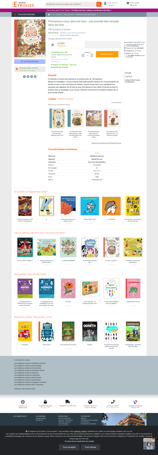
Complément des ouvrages (89, 420)
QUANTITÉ (87, 52)
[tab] (66, 44)
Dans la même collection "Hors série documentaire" (39, 232)
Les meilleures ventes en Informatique (27, 366)
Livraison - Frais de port (65, 420)
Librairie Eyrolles (41, 418)
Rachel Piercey (53, 33)
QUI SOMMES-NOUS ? (20, 416)
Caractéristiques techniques (132, 81)
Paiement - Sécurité (64, 422)
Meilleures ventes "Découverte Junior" (33, 317)
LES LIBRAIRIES (41, 416)
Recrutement (85, 422)
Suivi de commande (64, 418)
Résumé (128, 73)
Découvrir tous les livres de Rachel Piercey (106, 143)
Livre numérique (63, 424)
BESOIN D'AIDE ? (63, 416)
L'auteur (128, 77)
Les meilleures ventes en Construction (27, 368)
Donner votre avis (72, 35)
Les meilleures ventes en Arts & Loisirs (27, 377)
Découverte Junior (28, 389)
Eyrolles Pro (39, 420)
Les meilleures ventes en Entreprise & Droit (29, 370)
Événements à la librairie (88, 424)
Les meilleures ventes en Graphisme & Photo (30, 363)
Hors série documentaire (97, 162)
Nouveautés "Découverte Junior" (30, 274)
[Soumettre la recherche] (98, 4)
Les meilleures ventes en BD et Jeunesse (28, 384)
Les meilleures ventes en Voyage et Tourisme (30, 382)
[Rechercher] (71, 4)
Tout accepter (69, 447)
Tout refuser (90, 447)
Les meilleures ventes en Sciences (26, 373)
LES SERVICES (85, 416)
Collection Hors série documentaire (72, 33)
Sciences (17, 389)
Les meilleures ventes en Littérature (27, 375)
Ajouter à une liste (29, 61)
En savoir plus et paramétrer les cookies (79, 441)
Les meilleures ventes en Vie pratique (27, 380)
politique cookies (80, 431)
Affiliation (84, 418)
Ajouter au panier (107, 54)
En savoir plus (116, 102)
